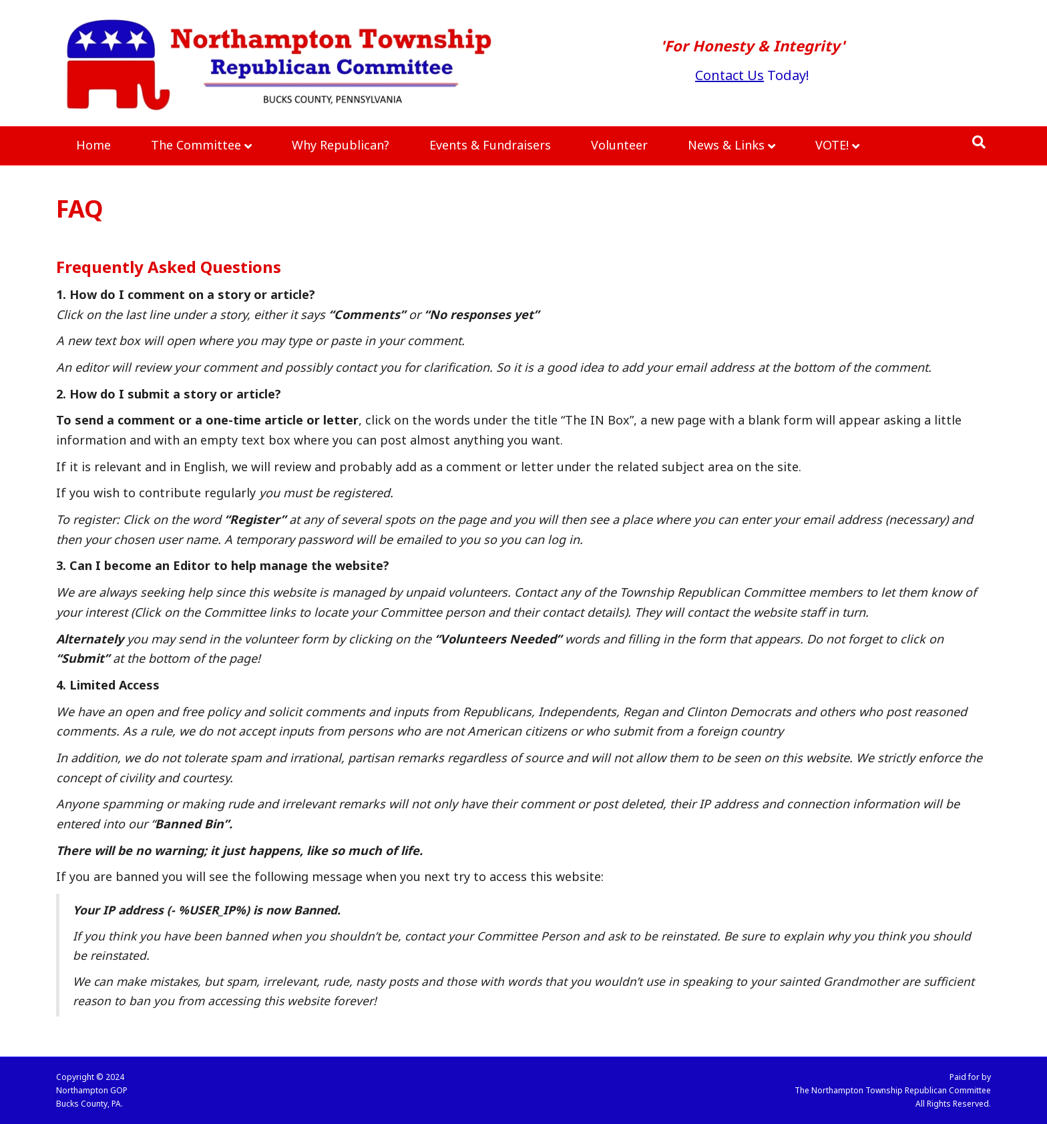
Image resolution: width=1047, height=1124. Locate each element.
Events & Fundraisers (490, 145)
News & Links (726, 145)
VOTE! (832, 145)
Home (93, 145)
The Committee (196, 145)
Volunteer (619, 145)
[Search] (979, 142)
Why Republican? (340, 145)
